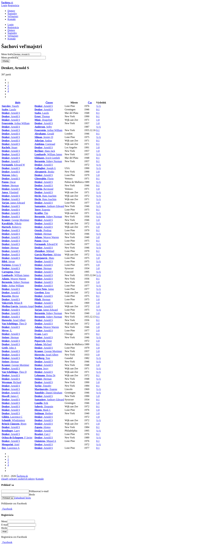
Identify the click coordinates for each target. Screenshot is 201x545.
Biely (18, 102)
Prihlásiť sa (8, 498)
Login (4, 5)
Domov (11, 10)
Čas (90, 102)
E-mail (4, 524)
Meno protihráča (9, 57)
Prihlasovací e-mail (39, 491)
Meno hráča (7, 54)
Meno (4, 521)
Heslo (32, 494)
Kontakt (12, 19)
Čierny (49, 102)
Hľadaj (6, 61)
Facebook (6, 508)
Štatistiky (12, 13)
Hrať (5, 531)
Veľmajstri (13, 16)
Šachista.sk (22, 476)
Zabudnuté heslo (22, 497)
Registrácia (13, 5)
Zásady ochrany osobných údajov (18, 479)
